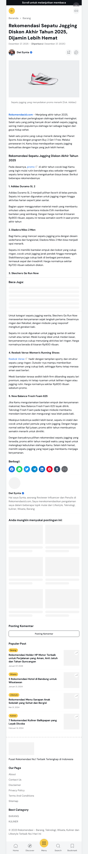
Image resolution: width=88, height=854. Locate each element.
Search (58, 847)
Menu (44, 845)
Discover (30, 847)
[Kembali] (12, 11)
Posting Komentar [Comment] (44, 633)
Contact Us (15, 779)
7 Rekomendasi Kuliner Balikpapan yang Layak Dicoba (33, 722)
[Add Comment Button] (76, 52)
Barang (13, 650)
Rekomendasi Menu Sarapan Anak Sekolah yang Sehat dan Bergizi (29, 701)
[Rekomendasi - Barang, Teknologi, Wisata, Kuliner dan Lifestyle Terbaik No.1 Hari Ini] (21, 748)
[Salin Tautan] (76, 11)
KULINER (13, 821)
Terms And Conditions (21, 795)
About (12, 774)
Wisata (13, 674)
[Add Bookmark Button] (69, 52)
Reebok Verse (17, 359)
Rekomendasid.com (21, 114)
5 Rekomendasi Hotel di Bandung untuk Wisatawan (33, 680)
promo (31, 167)
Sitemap (13, 801)
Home (16, 847)
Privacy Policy (17, 790)
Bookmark (72, 847)
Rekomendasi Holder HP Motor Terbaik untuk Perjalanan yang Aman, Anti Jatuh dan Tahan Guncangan (33, 658)
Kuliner (13, 715)
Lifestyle (14, 695)
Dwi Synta (16, 493)
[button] (12, 469)
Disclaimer (15, 785)
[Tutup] (76, 5)
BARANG (14, 816)
